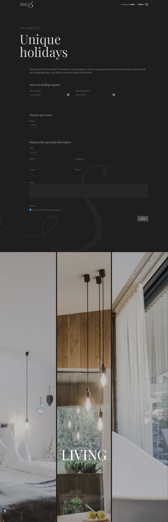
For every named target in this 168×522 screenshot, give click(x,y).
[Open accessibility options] (5, 510)
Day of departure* (82, 91)
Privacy (32, 206)
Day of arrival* (35, 91)
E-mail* (32, 170)
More (31, 182)
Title (31, 148)
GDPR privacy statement (51, 210)
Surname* (79, 159)
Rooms (32, 121)
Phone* (78, 170)
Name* (32, 159)
